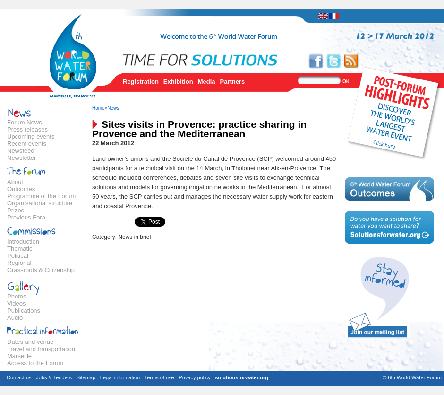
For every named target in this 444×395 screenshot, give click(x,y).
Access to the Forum (35, 363)
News (113, 108)
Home (98, 108)
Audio (15, 317)
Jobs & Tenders (54, 377)
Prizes (15, 210)
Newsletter (21, 157)
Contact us (19, 377)
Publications (23, 310)
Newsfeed (20, 150)
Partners (232, 81)
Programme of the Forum (41, 196)
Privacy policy (194, 377)
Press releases (27, 129)
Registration (141, 81)
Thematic (19, 248)
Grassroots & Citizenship (41, 269)
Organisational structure (39, 203)
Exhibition (178, 81)
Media (206, 81)
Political (17, 255)
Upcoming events (30, 136)
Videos (16, 303)
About (15, 181)
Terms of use (159, 377)
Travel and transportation (41, 348)
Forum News (24, 122)
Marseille (19, 356)
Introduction (23, 241)
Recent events (26, 143)
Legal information (120, 377)
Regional (19, 262)
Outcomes (21, 189)
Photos (16, 296)
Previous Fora (26, 217)
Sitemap (86, 377)
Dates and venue (30, 341)
